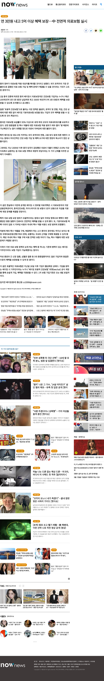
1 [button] (33, 641)
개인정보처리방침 (55, 661)
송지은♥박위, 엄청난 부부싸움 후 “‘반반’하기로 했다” (39, 635)
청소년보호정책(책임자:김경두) (69, 661)
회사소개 (41, 661)
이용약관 (47, 661)
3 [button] (36, 641)
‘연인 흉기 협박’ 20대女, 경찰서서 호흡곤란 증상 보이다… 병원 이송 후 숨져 (54, 606)
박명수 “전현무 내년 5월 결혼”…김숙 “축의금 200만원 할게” (15, 635)
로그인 (35, 661)
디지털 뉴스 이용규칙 (83, 661)
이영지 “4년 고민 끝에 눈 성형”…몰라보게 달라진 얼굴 (31, 606)
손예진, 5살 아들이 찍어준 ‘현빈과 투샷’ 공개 (39, 625)
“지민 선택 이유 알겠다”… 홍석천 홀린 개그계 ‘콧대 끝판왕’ (63, 635)
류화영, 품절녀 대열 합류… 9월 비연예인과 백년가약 (63, 625)
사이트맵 (92, 661)
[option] (31, 599)
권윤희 (3, 30)
